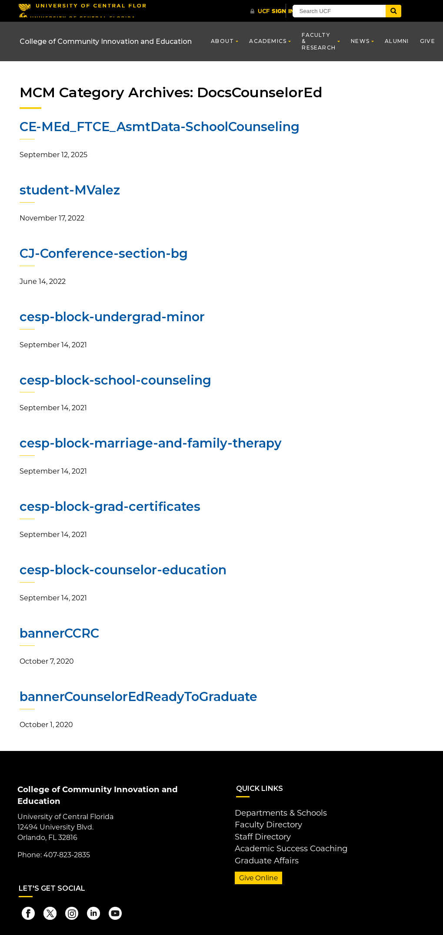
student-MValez (69, 189)
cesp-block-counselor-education (121, 567)
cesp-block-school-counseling (113, 378)
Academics (267, 41)
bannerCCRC (59, 630)
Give (427, 41)
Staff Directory (259, 829)
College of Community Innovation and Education (106, 41)
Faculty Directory (264, 818)
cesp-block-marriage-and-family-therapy (148, 441)
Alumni (397, 41)
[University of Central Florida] (81, 10)
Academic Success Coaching (285, 839)
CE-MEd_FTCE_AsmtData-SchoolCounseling (158, 126)
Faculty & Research (319, 41)
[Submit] (418, 11)
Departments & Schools (276, 808)
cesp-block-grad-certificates (108, 504)
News (360, 41)
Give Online (256, 866)
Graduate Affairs (262, 850)
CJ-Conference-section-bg (102, 252)
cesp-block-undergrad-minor (110, 315)
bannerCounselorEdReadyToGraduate (137, 693)
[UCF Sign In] (277, 11)
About (222, 41)
